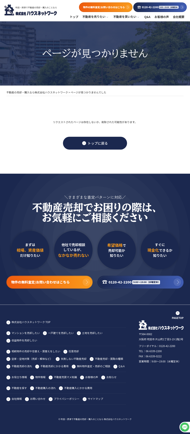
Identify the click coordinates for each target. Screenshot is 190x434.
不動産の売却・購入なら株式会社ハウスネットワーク (37, 92)
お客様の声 (161, 17)
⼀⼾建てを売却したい (61, 333)
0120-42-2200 (167, 346)
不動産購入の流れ (45, 388)
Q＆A (122, 366)
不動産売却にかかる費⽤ (54, 366)
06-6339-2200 (154, 351)
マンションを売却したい (26, 333)
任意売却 (74, 351)
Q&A (147, 17)
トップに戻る (98, 143)
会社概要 (178, 17)
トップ (74, 17)
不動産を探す (19, 388)
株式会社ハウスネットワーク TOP (31, 322)
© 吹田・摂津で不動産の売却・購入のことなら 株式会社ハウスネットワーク (95, 419)
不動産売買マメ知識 (65, 377)
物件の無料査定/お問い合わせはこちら (103, 7)
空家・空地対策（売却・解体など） (32, 359)
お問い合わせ (37, 399)
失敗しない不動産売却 (74, 359)
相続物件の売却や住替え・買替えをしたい (36, 351)
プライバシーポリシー (66, 399)
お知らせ (111, 377)
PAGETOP (178, 318)
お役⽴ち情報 (19, 377)
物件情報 (40, 377)
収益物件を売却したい (24, 340)
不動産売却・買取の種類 (109, 359)
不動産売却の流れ (22, 366)
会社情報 (17, 399)
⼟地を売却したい (92, 333)
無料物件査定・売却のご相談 (93, 366)
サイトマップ (95, 399)
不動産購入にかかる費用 (78, 388)
